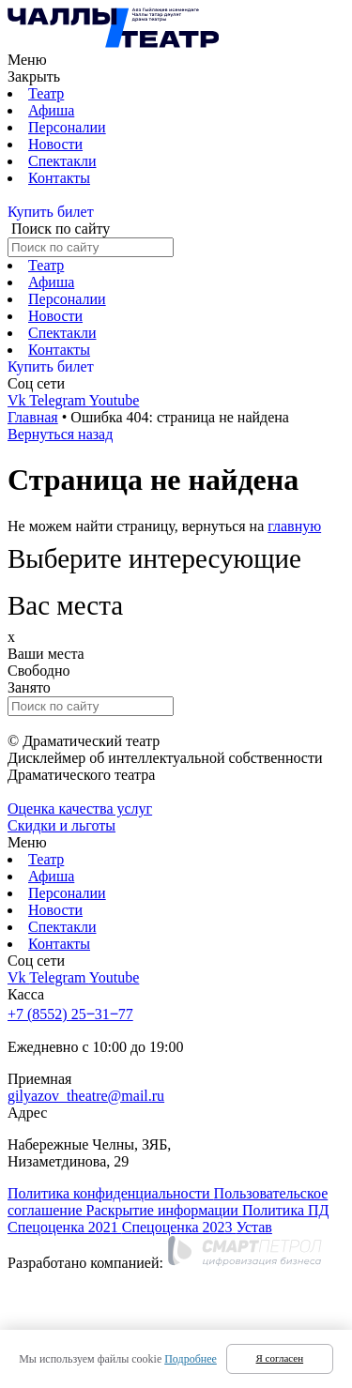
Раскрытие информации (164, 1210)
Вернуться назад (60, 434)
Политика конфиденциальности (111, 1193)
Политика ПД (285, 1210)
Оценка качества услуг (80, 808)
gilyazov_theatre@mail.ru (86, 1096)
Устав (254, 1227)
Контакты (59, 178)
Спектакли (62, 161)
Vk (18, 400)
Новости (55, 144)
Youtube (114, 400)
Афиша (51, 110)
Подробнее (190, 1358)
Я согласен (280, 1358)
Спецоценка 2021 (65, 1227)
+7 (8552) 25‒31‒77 (70, 1014)
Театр (46, 93)
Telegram (59, 400)
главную (294, 526)
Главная (33, 417)
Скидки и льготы (61, 825)
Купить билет (51, 212)
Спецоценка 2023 (179, 1227)
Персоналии (67, 127)
